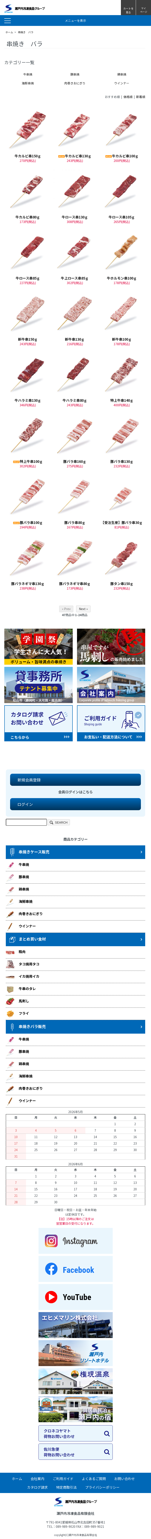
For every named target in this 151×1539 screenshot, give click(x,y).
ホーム (9, 32)
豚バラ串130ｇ (121, 461)
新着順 (140, 97)
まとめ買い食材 (27, 939)
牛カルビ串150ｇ (28, 155)
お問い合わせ (124, 1478)
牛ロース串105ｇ (122, 217)
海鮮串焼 (28, 83)
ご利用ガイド (63, 1478)
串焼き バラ (25, 32)
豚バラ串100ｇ (28, 522)
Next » (83, 609)
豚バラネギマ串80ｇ (75, 583)
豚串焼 (74, 74)
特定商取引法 (66, 1487)
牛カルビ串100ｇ (122, 155)
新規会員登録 (27, 780)
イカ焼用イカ (22, 977)
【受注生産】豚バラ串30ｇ (122, 522)
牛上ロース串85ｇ (75, 278)
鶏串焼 (121, 74)
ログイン (23, 804)
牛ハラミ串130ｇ (28, 400)
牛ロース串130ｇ (75, 217)
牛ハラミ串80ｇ (75, 400)
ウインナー (121, 83)
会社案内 (37, 1478)
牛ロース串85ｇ (28, 278)
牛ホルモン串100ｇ (122, 278)
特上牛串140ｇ (121, 400)
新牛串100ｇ (122, 339)
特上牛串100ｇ (28, 461)
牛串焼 (27, 74)
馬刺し (17, 1001)
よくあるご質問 (94, 1478)
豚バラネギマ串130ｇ (28, 583)
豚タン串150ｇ (121, 583)
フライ (17, 1013)
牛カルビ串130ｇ (74, 155)
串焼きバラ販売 (27, 1027)
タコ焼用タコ (22, 964)
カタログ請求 (37, 1487)
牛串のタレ (21, 989)
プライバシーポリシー (102, 1487)
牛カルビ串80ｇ (27, 217)
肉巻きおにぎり (74, 83)
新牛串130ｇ (75, 339)
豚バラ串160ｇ (74, 461)
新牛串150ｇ (28, 339)
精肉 (16, 952)
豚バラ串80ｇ (74, 522)
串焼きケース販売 (28, 852)
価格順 (128, 97)
